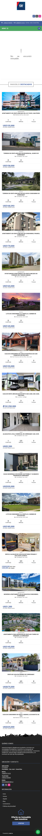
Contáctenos (6, 803)
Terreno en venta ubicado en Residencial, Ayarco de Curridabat (21, 154)
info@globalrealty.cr (7, 782)
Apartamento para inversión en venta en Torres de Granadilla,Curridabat (21, 635)
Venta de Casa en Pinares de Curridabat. (21, 674)
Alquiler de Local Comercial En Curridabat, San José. (21, 434)
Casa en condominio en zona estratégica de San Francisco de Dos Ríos (21, 354)
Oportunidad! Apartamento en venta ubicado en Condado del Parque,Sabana (21, 274)
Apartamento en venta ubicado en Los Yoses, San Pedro (21, 113)
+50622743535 (7, 22)
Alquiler (5, 799)
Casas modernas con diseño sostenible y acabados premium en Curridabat (21, 474)
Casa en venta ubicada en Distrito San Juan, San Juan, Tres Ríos (21, 394)
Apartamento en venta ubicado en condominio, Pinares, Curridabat (21, 234)
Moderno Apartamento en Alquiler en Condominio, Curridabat (21, 595)
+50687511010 (20, 22)
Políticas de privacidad (9, 806)
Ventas (5, 796)
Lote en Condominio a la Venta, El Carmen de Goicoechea (21, 314)
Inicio (4, 794)
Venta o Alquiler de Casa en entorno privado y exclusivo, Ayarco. (21, 555)
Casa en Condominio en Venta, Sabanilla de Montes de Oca (21, 715)
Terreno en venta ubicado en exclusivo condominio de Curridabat (21, 194)
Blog (4, 801)
